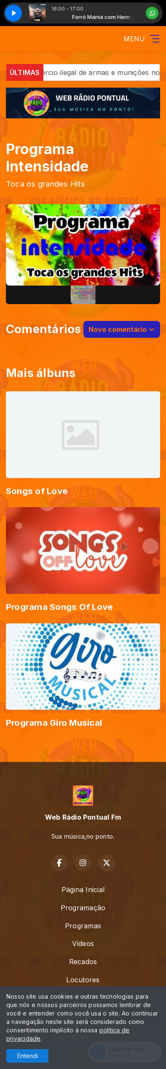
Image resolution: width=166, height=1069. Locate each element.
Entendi (27, 1055)
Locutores (82, 979)
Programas (83, 926)
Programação (83, 907)
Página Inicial (83, 889)
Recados (83, 961)
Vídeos (83, 943)
